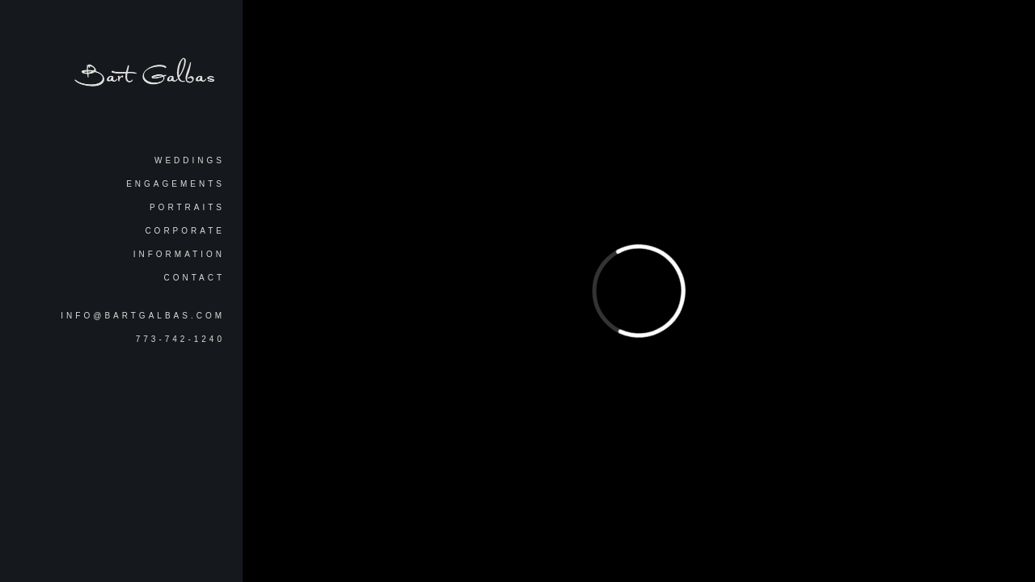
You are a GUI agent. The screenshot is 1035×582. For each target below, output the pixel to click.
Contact (194, 277)
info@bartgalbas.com (143, 315)
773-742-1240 (180, 339)
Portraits (187, 207)
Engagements (175, 183)
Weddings (189, 160)
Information (179, 254)
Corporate (185, 230)
